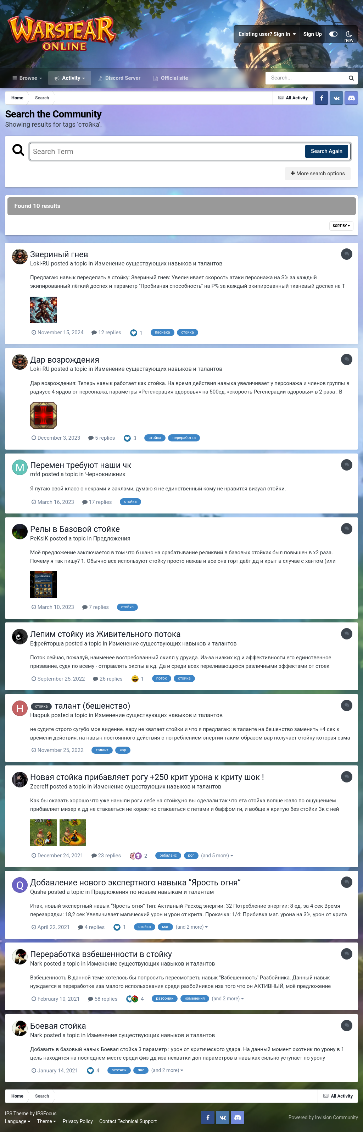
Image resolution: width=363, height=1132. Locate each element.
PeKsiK (41, 540)
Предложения (113, 540)
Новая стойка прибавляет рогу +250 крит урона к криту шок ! (149, 779)
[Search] (285, 81)
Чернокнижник (107, 476)
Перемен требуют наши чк (82, 468)
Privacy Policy (78, 1121)
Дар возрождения (66, 363)
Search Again (326, 154)
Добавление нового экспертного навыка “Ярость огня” (137, 884)
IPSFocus (46, 1113)
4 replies (93, 928)
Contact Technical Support (128, 1121)
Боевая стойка (60, 1026)
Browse (28, 81)
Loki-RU (41, 266)
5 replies (103, 441)
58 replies (104, 999)
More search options (317, 177)
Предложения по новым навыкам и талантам (154, 893)
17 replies (99, 504)
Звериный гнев (61, 258)
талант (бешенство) (94, 708)
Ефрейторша (49, 645)
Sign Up (312, 35)
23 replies (108, 856)
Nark (38, 964)
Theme (46, 1121)
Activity (71, 81)
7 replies (97, 609)
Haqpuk (41, 716)
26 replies (109, 680)
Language (18, 1121)
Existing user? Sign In (267, 35)
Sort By (341, 229)
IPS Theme (17, 1113)
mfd (37, 476)
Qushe (40, 893)
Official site (174, 81)
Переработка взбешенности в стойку (103, 955)
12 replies (108, 336)
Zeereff (41, 787)
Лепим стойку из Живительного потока (107, 636)
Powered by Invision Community (323, 1117)
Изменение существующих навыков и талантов (160, 266)
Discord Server (122, 81)
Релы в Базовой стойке (77, 531)
